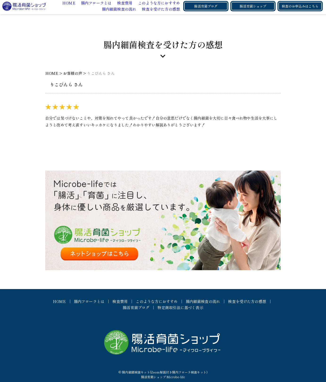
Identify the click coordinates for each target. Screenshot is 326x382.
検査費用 (124, 3)
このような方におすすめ (159, 3)
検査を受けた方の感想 (161, 9)
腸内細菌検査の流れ (119, 9)
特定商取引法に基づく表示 (180, 307)
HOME (68, 3)
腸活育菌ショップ (253, 6)
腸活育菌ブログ (205, 6)
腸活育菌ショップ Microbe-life (163, 377)
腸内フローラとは (96, 3)
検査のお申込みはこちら (300, 6)
